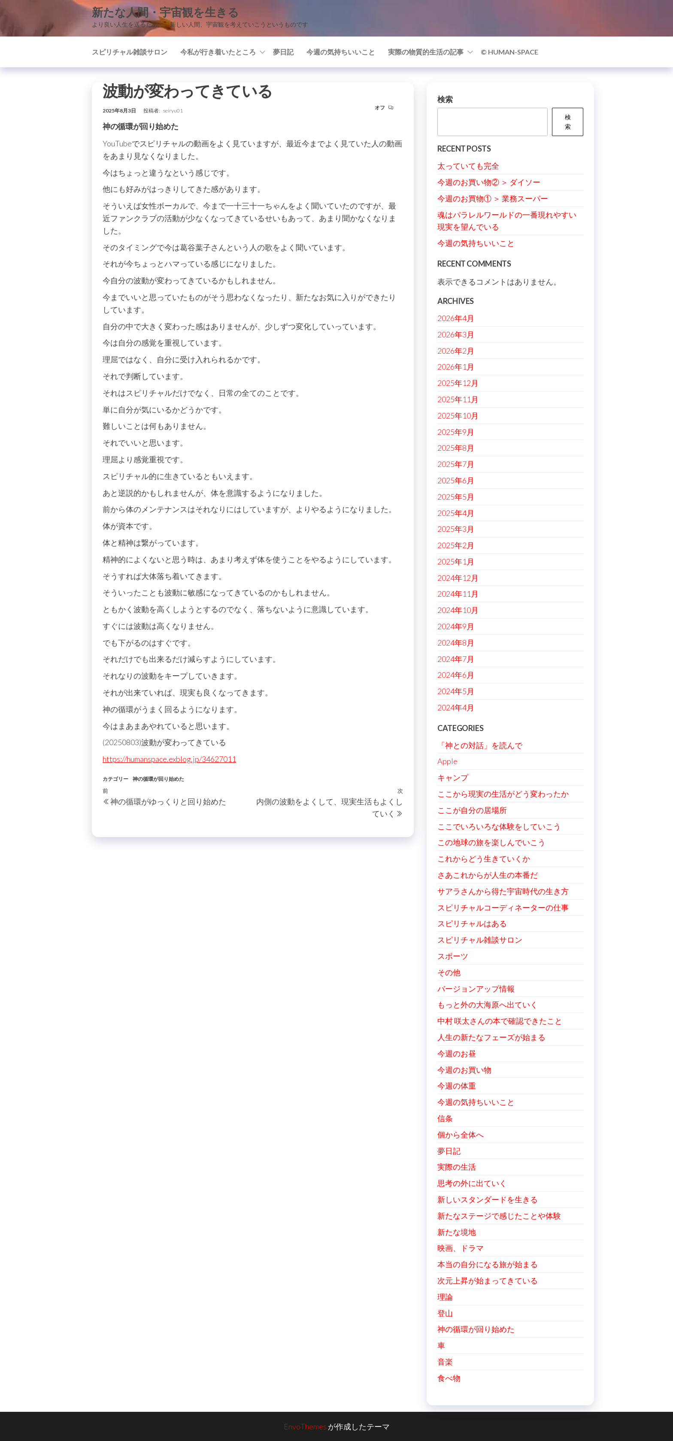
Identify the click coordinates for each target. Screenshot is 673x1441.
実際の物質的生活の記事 (426, 52)
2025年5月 (455, 496)
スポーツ (452, 956)
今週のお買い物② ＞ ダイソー (488, 182)
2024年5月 (455, 691)
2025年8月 (455, 447)
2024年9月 (455, 626)
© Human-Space (509, 52)
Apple (447, 761)
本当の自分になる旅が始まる (487, 1264)
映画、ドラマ (460, 1248)
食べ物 (449, 1378)
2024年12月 (458, 577)
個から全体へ (460, 1134)
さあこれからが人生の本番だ (487, 875)
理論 (445, 1296)
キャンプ (452, 777)
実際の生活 (456, 1166)
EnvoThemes (305, 1426)
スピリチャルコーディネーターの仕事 (503, 907)
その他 (449, 972)
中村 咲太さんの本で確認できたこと (499, 1020)
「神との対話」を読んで (479, 745)
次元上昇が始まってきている (487, 1280)
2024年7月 (455, 659)
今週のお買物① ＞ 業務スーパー (492, 198)
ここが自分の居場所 (472, 810)
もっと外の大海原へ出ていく (487, 1004)
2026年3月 (455, 334)
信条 (445, 1118)
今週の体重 (456, 1085)
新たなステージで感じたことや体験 (499, 1215)
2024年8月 (455, 642)
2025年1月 (455, 561)
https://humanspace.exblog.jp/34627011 (169, 759)
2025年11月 (458, 399)
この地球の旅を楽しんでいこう (491, 842)
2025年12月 (458, 383)
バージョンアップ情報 (476, 988)
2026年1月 (455, 366)
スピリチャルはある (472, 923)
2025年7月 (455, 464)
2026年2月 (455, 350)
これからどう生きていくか (483, 858)
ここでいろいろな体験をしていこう (499, 826)
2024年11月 (458, 593)
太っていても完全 (468, 165)
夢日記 (283, 52)
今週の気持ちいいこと (340, 52)
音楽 (445, 1361)
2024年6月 (455, 675)
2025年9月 (455, 432)
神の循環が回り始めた (158, 779)
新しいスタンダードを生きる (487, 1199)
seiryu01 (173, 110)
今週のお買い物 (464, 1069)
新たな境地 (456, 1232)
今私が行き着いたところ (218, 52)
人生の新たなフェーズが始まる (491, 1037)
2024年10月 (458, 610)
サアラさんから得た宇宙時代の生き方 (503, 891)
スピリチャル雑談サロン (129, 52)
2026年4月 (455, 318)
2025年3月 (455, 529)
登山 (445, 1313)
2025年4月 (455, 513)
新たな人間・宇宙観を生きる (165, 12)
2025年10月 (458, 415)
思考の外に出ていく (472, 1183)
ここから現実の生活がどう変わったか (503, 793)
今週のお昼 (456, 1053)
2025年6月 (455, 480)
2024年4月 (455, 707)
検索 (445, 99)
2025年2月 (455, 545)
